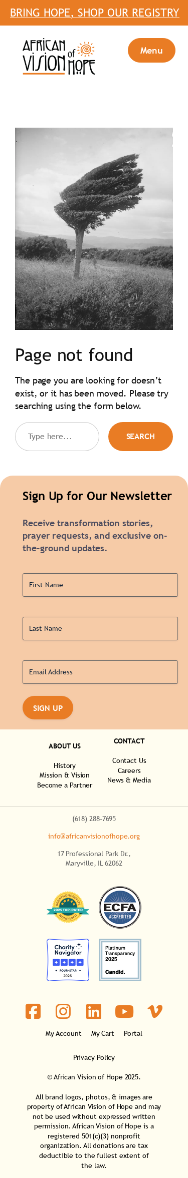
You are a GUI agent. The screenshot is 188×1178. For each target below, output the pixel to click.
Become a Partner (64, 785)
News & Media (129, 779)
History (65, 765)
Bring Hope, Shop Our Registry (94, 18)
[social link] (33, 1011)
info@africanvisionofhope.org (94, 836)
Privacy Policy (94, 1057)
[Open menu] (151, 50)
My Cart (102, 1033)
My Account (63, 1033)
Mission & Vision (65, 774)
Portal (133, 1033)
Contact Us (129, 760)
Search (140, 436)
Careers (129, 770)
